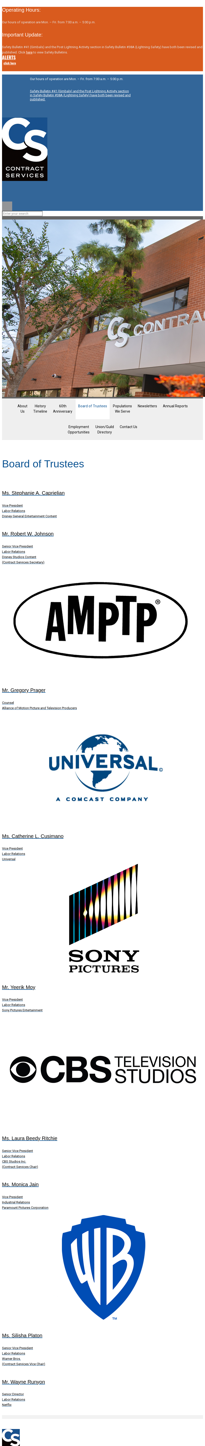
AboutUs (22, 408)
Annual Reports (175, 406)
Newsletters (147, 406)
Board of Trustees (92, 406)
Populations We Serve (122, 408)
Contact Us (128, 427)
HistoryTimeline (40, 408)
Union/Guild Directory (104, 429)
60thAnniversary (62, 408)
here (29, 52)
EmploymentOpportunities (79, 429)
